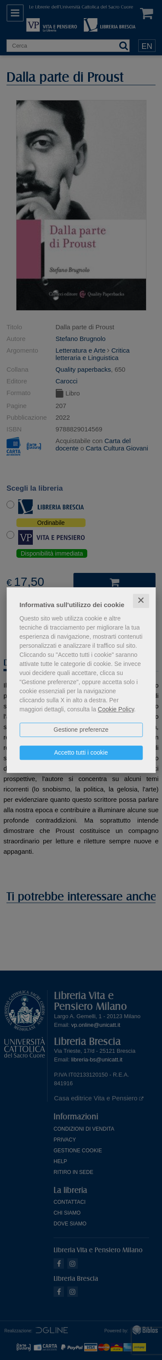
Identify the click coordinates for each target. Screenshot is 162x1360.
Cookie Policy (116, 709)
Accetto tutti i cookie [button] (81, 752)
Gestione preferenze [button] (81, 729)
